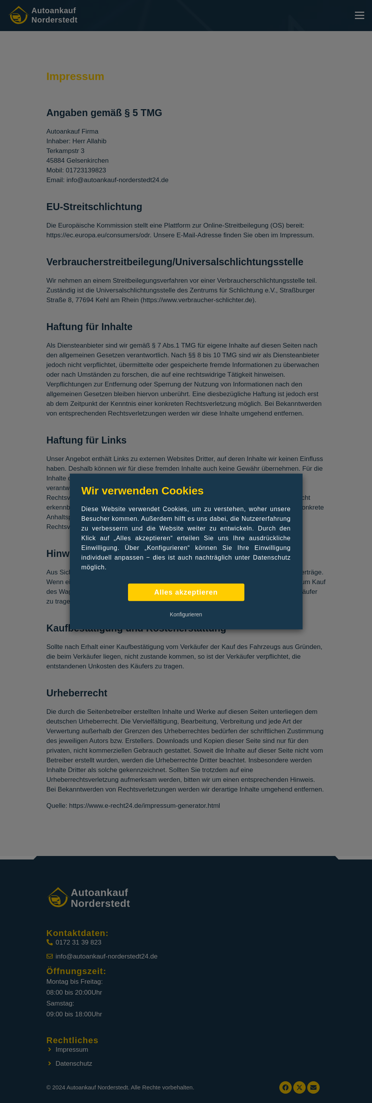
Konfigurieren (186, 614)
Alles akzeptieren (186, 592)
